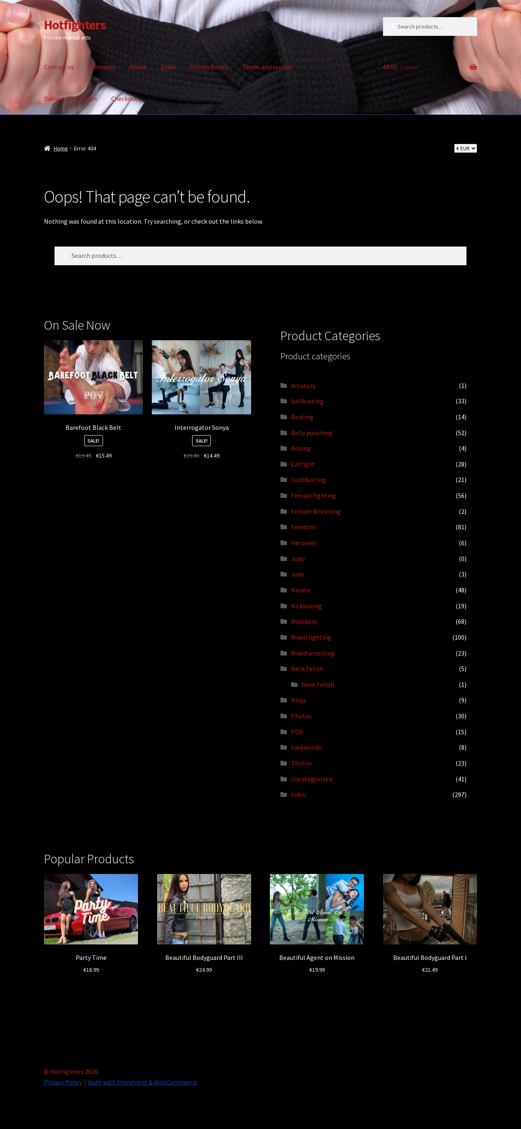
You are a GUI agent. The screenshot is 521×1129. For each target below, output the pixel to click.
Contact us (59, 67)
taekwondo (306, 747)
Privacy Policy (209, 67)
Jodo (298, 559)
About (138, 67)
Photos (301, 716)
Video (298, 794)
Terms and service (267, 67)
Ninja (298, 700)
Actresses (101, 67)
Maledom (304, 621)
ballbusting (307, 401)
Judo (297, 574)
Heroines (303, 543)
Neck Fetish (307, 669)
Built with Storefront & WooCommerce (142, 1082)
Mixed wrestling (313, 653)
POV (297, 732)
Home (61, 148)
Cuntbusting (308, 479)
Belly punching (312, 433)
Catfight (303, 464)
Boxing (301, 448)
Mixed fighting (311, 637)
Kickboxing (306, 606)
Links (168, 67)
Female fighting (313, 495)
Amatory (303, 385)
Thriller (302, 763)
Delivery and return (70, 99)
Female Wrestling (316, 511)
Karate (300, 590)
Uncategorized (311, 779)
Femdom (303, 527)
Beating (302, 417)
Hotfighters (75, 25)
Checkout (124, 99)
